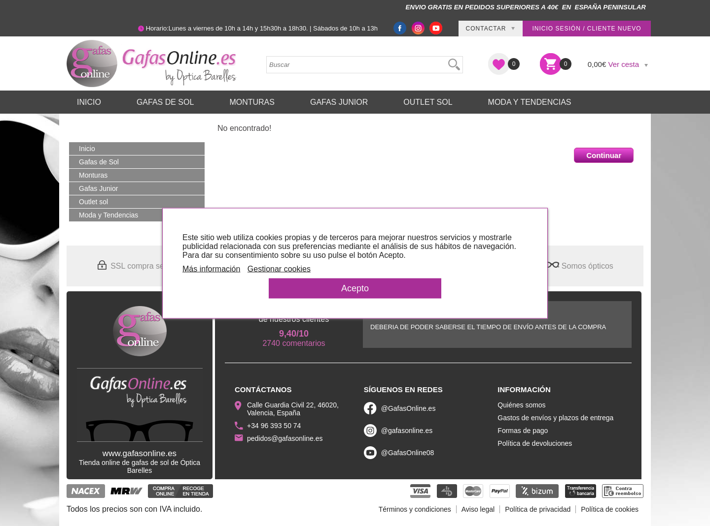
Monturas (252, 102)
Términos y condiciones (415, 509)
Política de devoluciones (534, 443)
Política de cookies (610, 509)
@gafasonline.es (407, 430)
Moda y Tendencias (529, 102)
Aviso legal (478, 509)
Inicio (89, 102)
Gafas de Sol (165, 102)
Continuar (603, 155)
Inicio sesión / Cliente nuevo (586, 28)
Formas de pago (522, 430)
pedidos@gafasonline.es (285, 438)
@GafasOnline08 (407, 453)
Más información (211, 268)
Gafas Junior (339, 102)
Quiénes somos (521, 405)
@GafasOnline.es (408, 408)
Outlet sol (427, 102)
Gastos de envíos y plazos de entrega (555, 418)
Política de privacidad (537, 509)
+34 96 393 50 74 (274, 426)
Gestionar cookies (279, 268)
